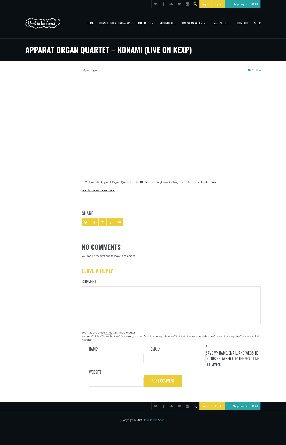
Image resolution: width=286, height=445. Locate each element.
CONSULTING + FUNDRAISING (115, 23)
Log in (205, 4)
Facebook (163, 4)
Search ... (195, 4)
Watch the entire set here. (98, 190)
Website (95, 372)
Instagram (187, 4)
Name (94, 349)
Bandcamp (179, 4)
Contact (242, 23)
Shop (257, 23)
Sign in (218, 4)
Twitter (155, 4)
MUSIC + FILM (146, 23)
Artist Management (194, 23)
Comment (89, 281)
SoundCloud (171, 4)
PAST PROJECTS (222, 23)
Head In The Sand (154, 420)
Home (90, 23)
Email (156, 349)
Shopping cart (245, 4)
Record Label (168, 23)
